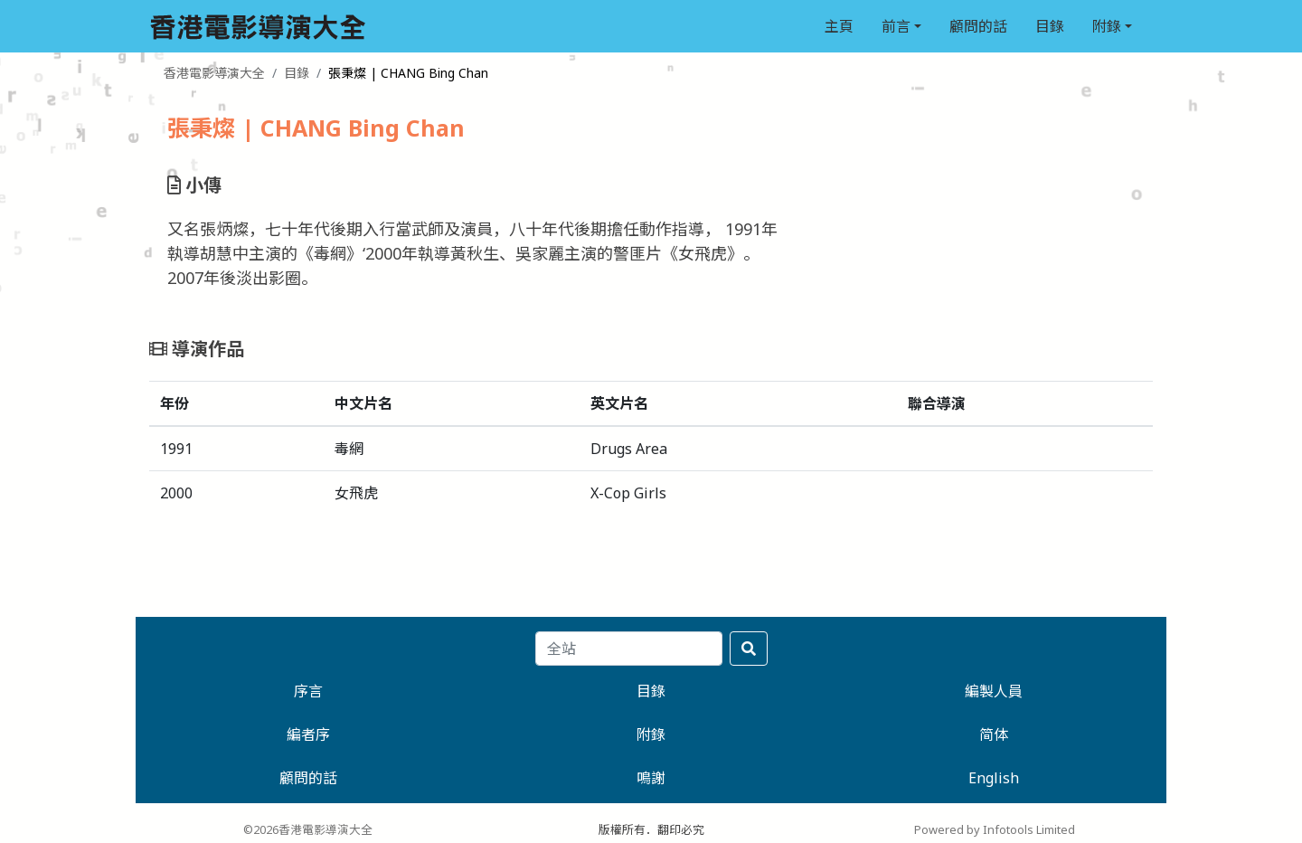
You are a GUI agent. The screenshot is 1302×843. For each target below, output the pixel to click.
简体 (993, 734)
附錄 (1106, 26)
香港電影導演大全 (214, 72)
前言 (896, 26)
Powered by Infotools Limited (994, 829)
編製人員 (994, 691)
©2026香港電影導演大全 (308, 829)
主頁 (839, 26)
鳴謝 (651, 778)
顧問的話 (978, 26)
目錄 (1049, 26)
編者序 (308, 734)
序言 (308, 691)
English (993, 778)
